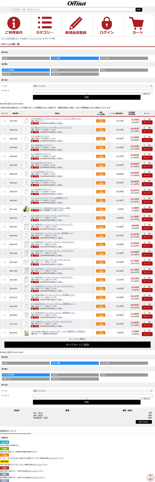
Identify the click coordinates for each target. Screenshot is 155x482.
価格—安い (7, 74)
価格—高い (56, 74)
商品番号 (55, 70)
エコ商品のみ (145, 94)
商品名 (103, 70)
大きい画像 (105, 58)
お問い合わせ (52, 458)
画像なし (6, 58)
